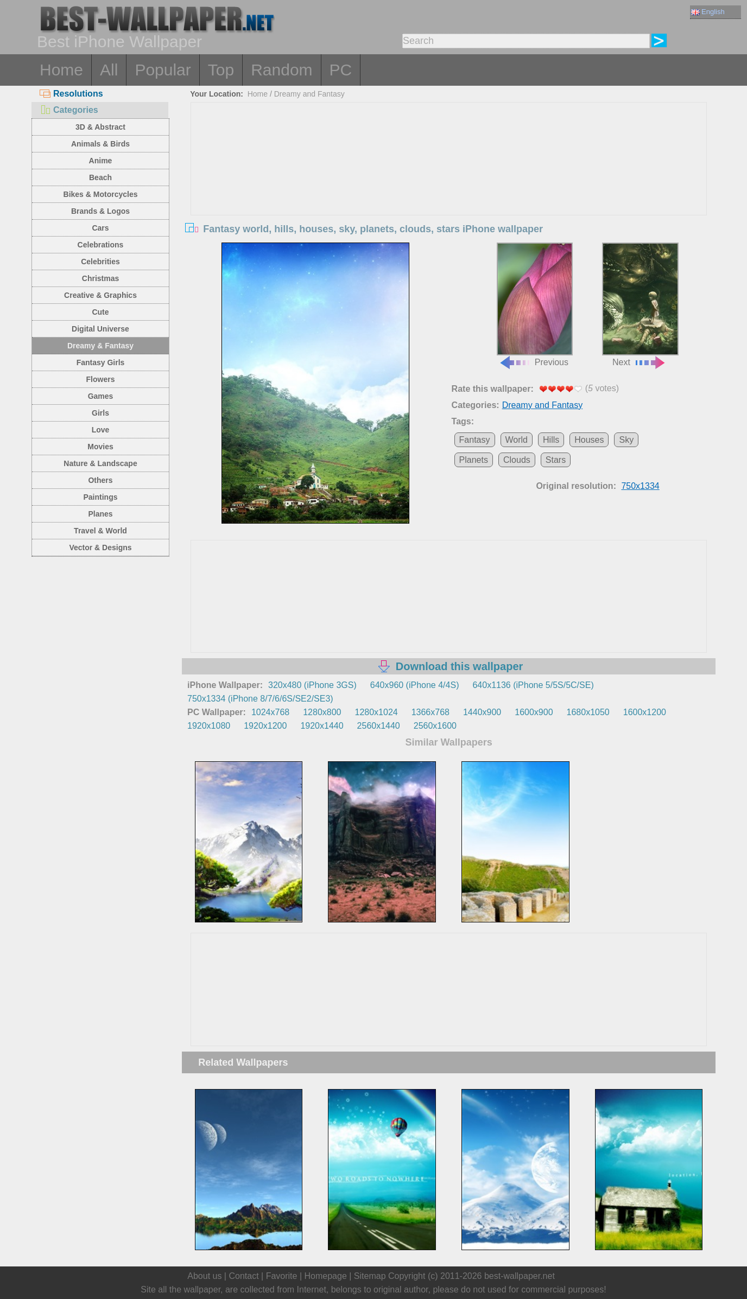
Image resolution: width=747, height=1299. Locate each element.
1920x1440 (321, 725)
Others (100, 480)
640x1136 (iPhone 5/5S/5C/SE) (532, 685)
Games (100, 396)
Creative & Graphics (100, 295)
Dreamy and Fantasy (309, 94)
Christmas (100, 278)
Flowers (100, 379)
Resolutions (71, 93)
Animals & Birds (100, 143)
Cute (100, 312)
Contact (243, 1276)
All (109, 70)
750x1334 (640, 486)
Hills (551, 439)
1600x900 (534, 712)
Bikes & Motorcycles (101, 194)
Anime (100, 160)
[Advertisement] (449, 184)
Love (101, 429)
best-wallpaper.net (519, 1276)
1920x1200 (265, 725)
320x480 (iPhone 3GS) (312, 685)
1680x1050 (588, 712)
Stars (556, 459)
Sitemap (370, 1276)
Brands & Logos (100, 211)
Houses (589, 439)
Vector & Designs (100, 547)
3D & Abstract (100, 127)
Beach (100, 177)
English (708, 12)
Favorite (281, 1276)
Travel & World (100, 530)
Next (640, 305)
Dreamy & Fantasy (100, 345)
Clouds (516, 459)
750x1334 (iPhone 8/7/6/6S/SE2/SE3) (260, 698)
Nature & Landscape (100, 463)
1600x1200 (644, 712)
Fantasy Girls (101, 362)
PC (341, 70)
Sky (626, 439)
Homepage (326, 1276)
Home (61, 70)
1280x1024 (375, 712)
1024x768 (270, 712)
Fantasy (474, 439)
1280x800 (322, 712)
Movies (100, 446)
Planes (100, 514)
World (516, 439)
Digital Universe (100, 328)
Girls (100, 413)
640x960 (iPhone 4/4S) (414, 685)
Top (221, 70)
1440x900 (482, 712)
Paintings (100, 497)
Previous (535, 305)
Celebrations (101, 244)
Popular (163, 70)
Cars (100, 228)
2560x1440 (378, 725)
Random (281, 70)
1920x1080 (208, 725)
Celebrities (100, 261)
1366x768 (431, 712)
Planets (473, 459)
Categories (69, 109)
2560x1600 (435, 725)
